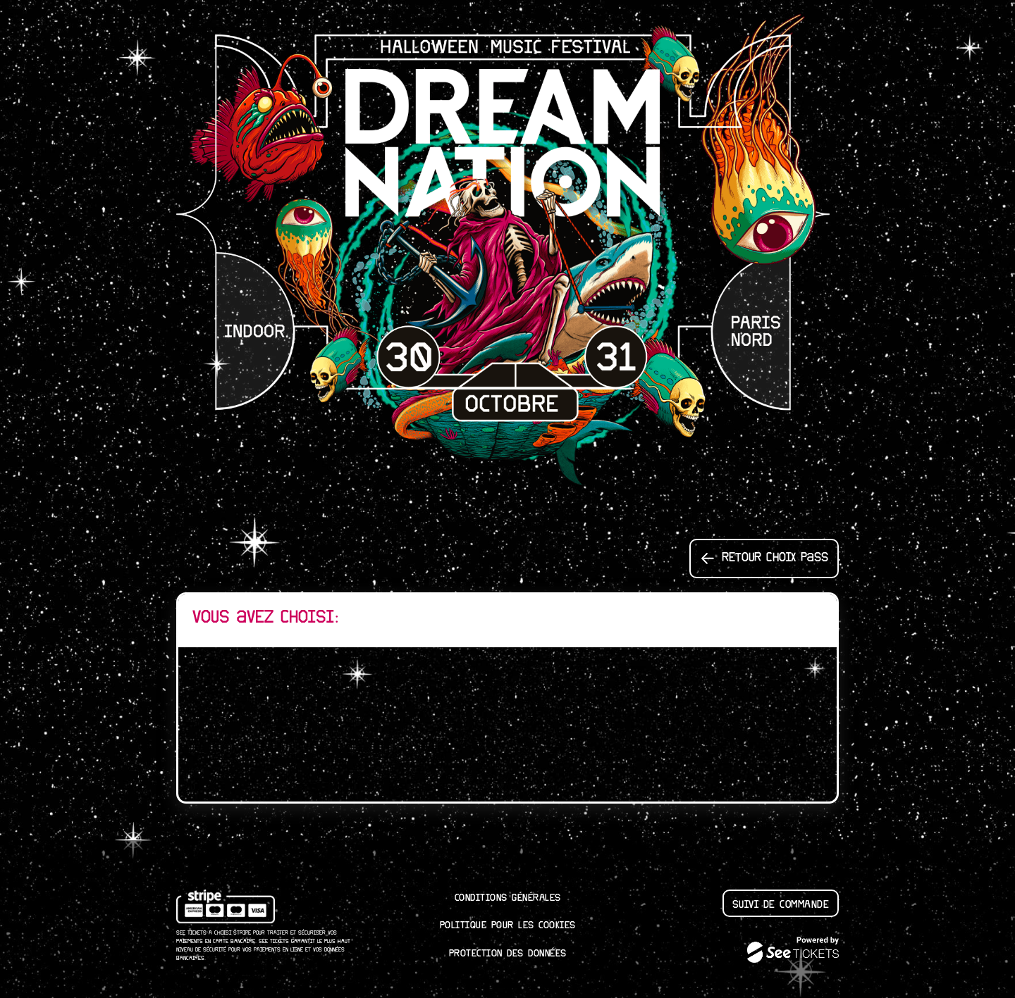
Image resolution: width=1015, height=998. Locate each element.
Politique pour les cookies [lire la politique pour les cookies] (508, 925)
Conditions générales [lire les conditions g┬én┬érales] (508, 898)
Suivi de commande (781, 904)
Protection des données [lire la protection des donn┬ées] (508, 954)
